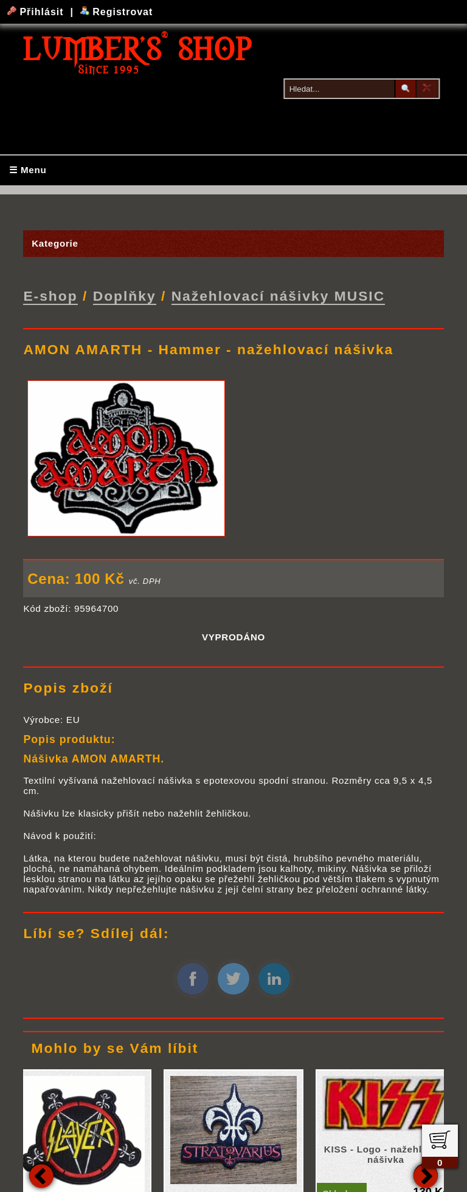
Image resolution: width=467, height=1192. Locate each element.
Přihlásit (37, 12)
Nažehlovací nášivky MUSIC (278, 295)
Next (425, 1174)
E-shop (50, 295)
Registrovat (116, 12)
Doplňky (124, 295)
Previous (41, 1174)
